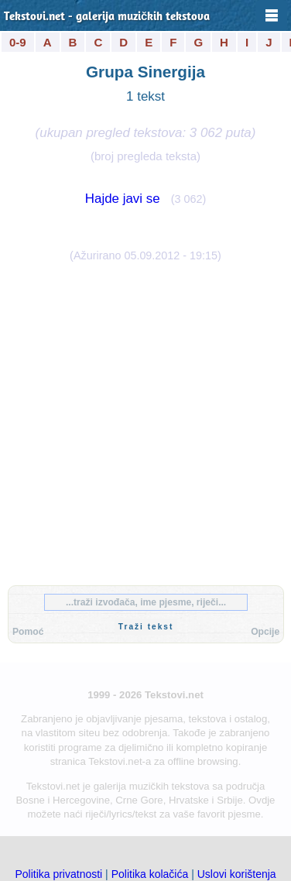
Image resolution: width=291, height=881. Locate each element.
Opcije (265, 631)
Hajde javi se (122, 198)
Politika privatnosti (58, 874)
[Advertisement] (145, 421)
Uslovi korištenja (236, 874)
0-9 (17, 42)
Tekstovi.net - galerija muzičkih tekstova (107, 17)
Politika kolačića (150, 874)
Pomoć (27, 631)
